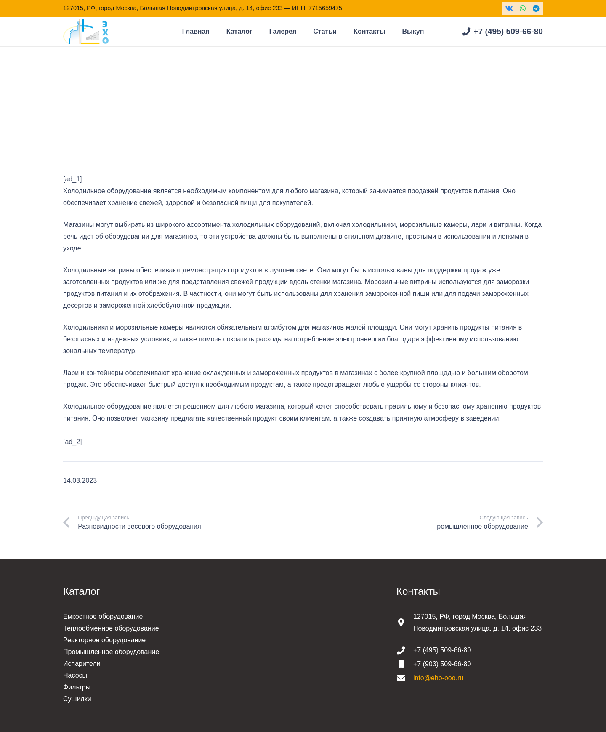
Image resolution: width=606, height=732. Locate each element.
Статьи (107, 113)
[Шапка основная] (86, 31)
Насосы (75, 675)
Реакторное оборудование (104, 640)
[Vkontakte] (509, 8)
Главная (76, 113)
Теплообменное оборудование (111, 628)
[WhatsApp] (522, 8)
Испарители (82, 663)
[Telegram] (536, 8)
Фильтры (76, 687)
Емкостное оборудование (103, 616)
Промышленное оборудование (111, 651)
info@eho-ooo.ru (438, 677)
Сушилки (77, 699)
